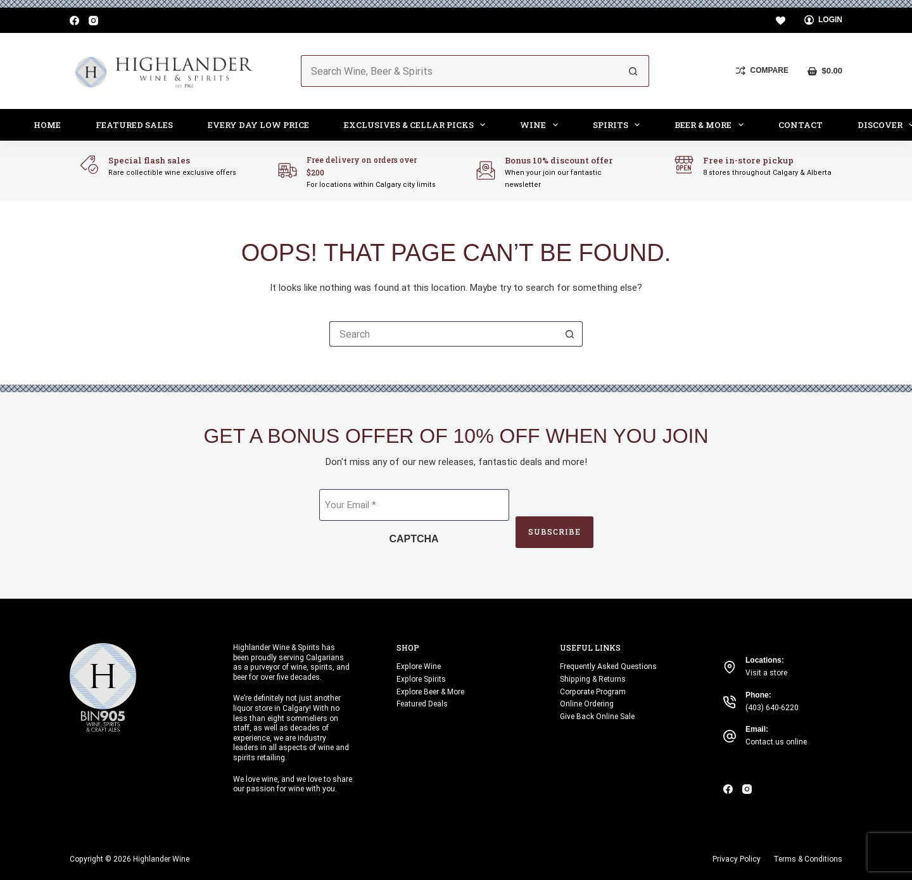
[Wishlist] (780, 20)
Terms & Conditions (807, 859)
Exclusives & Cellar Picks (417, 124)
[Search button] (633, 71)
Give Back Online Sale (597, 716)
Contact (800, 125)
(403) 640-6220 (772, 707)
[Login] (823, 20)
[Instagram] (93, 20)
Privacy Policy (736, 859)
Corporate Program (593, 691)
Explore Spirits (421, 679)
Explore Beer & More (430, 691)
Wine (541, 124)
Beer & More (711, 124)
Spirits (619, 124)
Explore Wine (418, 666)
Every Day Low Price (258, 125)
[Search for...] (459, 71)
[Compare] (762, 71)
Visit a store (766, 672)
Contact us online (776, 741)
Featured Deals (422, 703)
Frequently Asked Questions (608, 666)
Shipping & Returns (593, 679)
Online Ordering (587, 703)
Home (47, 125)
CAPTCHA (413, 538)
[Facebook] (74, 20)
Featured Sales (134, 125)
